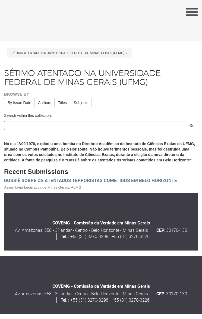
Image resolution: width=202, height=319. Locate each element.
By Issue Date (19, 103)
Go (191, 125)
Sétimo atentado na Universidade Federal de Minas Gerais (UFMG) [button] (69, 53)
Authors (44, 103)
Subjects (81, 103)
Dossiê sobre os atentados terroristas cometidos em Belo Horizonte (90, 180)
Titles (62, 103)
